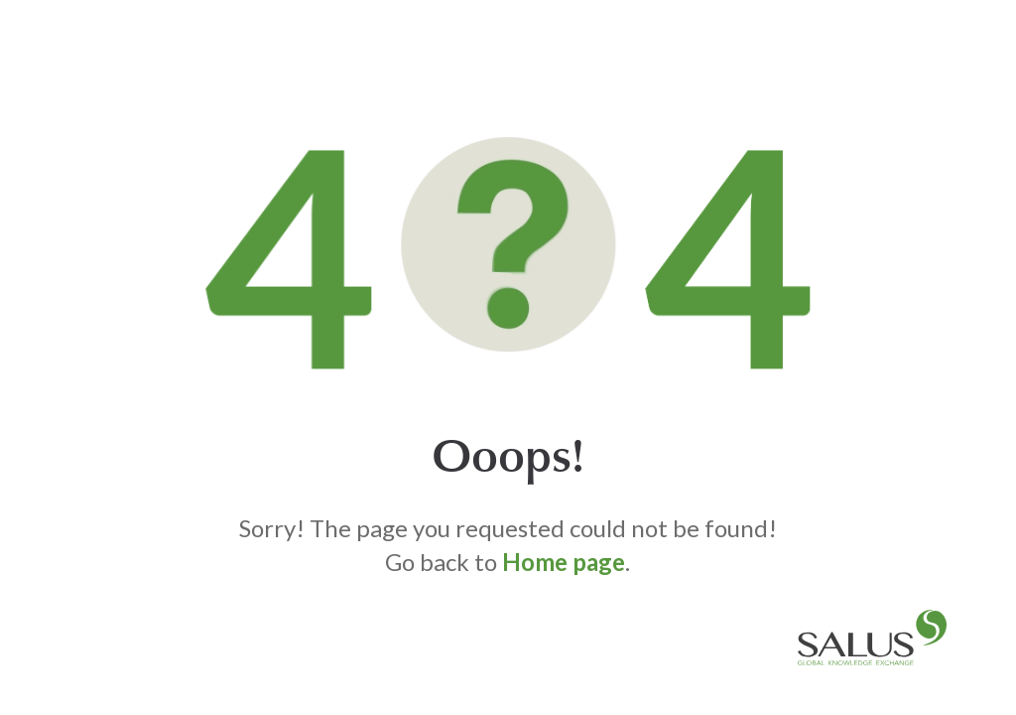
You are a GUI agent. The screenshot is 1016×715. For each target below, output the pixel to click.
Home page (563, 561)
